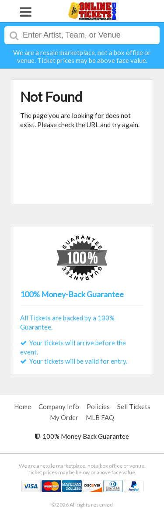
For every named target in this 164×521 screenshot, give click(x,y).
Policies (98, 406)
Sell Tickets (133, 406)
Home (22, 406)
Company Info (58, 406)
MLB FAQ (100, 417)
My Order (64, 417)
